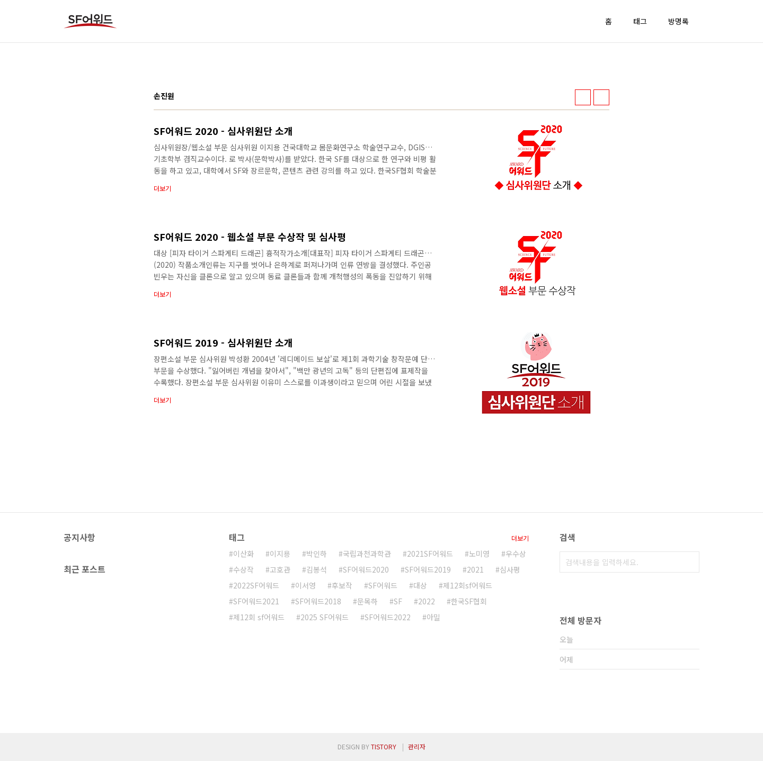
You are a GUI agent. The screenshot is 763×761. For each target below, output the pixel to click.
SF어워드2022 (388, 617)
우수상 (515, 553)
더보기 (520, 537)
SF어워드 (382, 585)
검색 (689, 562)
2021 (475, 569)
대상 (420, 585)
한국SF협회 (469, 601)
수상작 (243, 569)
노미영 (479, 553)
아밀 (433, 617)
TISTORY (383, 746)
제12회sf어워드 (467, 585)
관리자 (416, 746)
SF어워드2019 (428, 569)
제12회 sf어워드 (259, 617)
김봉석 (316, 569)
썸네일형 (583, 97)
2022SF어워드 (256, 585)
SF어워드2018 (318, 601)
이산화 (243, 553)
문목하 (367, 601)
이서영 (305, 585)
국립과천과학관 (367, 553)
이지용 (280, 553)
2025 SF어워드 (324, 617)
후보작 (342, 585)
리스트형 (601, 97)
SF (398, 601)
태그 (640, 21)
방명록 (678, 21)
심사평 (510, 569)
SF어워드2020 (366, 569)
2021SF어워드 (430, 553)
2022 (426, 601)
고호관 (280, 569)
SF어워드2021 (256, 601)
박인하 (316, 553)
